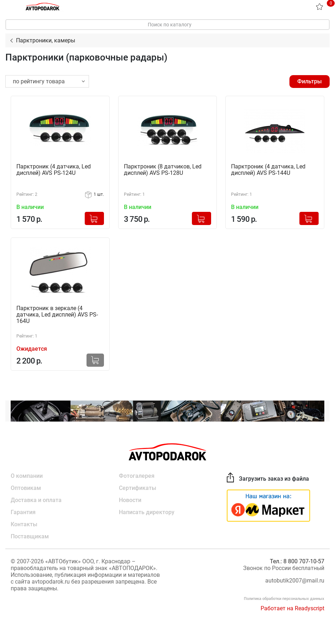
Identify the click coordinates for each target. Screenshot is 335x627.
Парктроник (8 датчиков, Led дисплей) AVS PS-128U (162, 169)
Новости (130, 500)
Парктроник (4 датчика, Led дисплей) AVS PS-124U (53, 169)
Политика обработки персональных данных (284, 598)
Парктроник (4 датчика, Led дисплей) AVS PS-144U (268, 169)
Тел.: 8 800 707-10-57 (297, 561)
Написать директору (146, 512)
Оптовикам (26, 488)
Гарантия (23, 512)
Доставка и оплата (36, 500)
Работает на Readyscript (292, 608)
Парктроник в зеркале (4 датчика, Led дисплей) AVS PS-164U (57, 314)
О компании (27, 475)
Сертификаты (137, 488)
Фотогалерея (137, 475)
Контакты (24, 524)
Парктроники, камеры (45, 40)
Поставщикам (30, 536)
